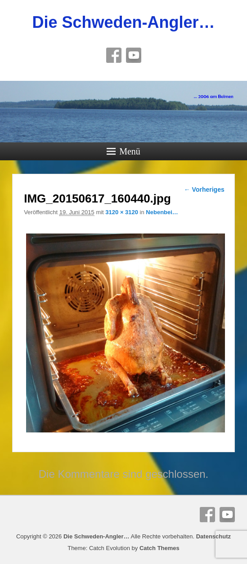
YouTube (133, 55)
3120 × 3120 (121, 212)
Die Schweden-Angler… (123, 22)
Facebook (113, 55)
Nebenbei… (162, 212)
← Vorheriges (204, 189)
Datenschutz (213, 536)
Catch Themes (159, 548)
